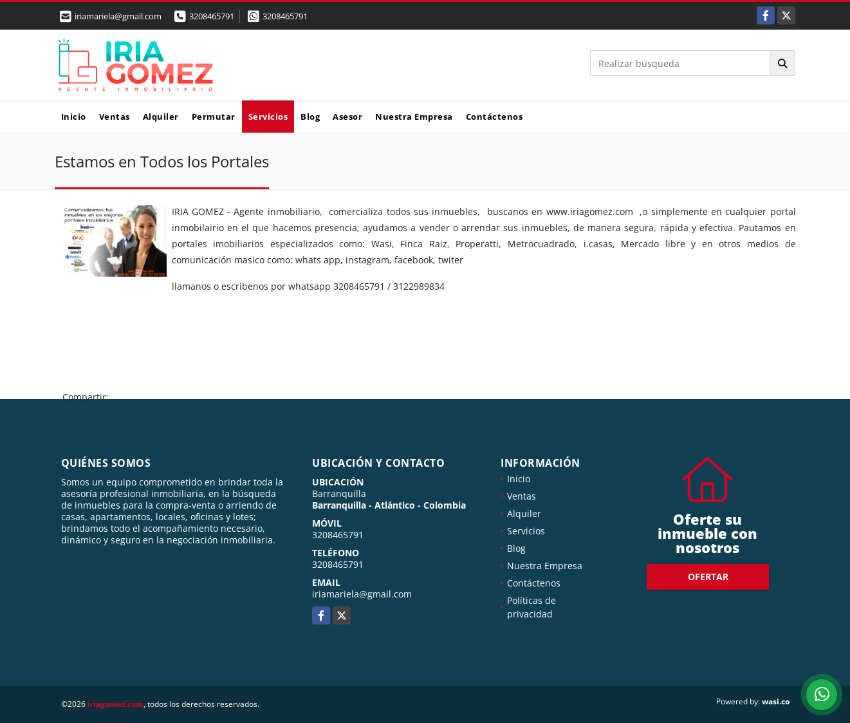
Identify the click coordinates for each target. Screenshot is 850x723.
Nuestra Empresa (414, 116)
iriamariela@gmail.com (362, 594)
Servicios (268, 116)
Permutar (214, 116)
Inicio (73, 116)
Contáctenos (494, 116)
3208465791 (211, 16)
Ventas (114, 116)
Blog (310, 116)
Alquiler (161, 116)
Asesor (347, 116)
